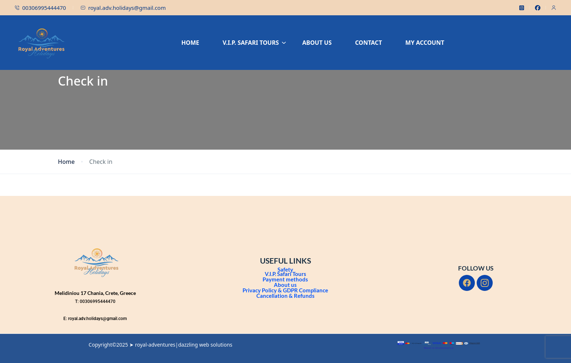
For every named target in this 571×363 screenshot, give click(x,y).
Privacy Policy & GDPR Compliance (285, 290)
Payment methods (285, 279)
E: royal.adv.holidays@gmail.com (95, 318)
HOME (190, 43)
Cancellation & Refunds (285, 295)
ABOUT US (317, 43)
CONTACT (368, 43)
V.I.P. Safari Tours (285, 274)
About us (285, 284)
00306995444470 (40, 7)
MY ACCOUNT (424, 43)
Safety (285, 269)
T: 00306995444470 (95, 301)
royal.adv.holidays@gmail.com (123, 7)
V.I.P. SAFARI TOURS (254, 43)
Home (66, 162)
